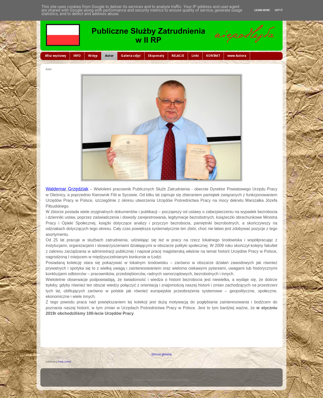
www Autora (236, 56)
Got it (279, 10)
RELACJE (178, 56)
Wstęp (93, 56)
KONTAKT (213, 56)
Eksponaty (156, 56)
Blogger (186, 380)
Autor (109, 56)
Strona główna (161, 354)
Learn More (262, 10)
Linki (195, 56)
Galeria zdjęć (131, 56)
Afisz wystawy (55, 56)
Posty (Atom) (64, 361)
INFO (77, 56)
